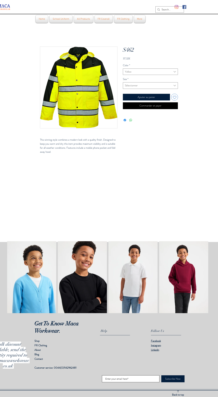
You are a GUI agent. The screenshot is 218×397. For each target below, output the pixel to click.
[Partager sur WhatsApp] (131, 120)
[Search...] (169, 10)
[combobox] (150, 72)
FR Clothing (40, 345)
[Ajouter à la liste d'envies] (174, 97)
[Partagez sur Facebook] (125, 120)
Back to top (178, 395)
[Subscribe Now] (173, 378)
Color (126, 65)
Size (125, 79)
